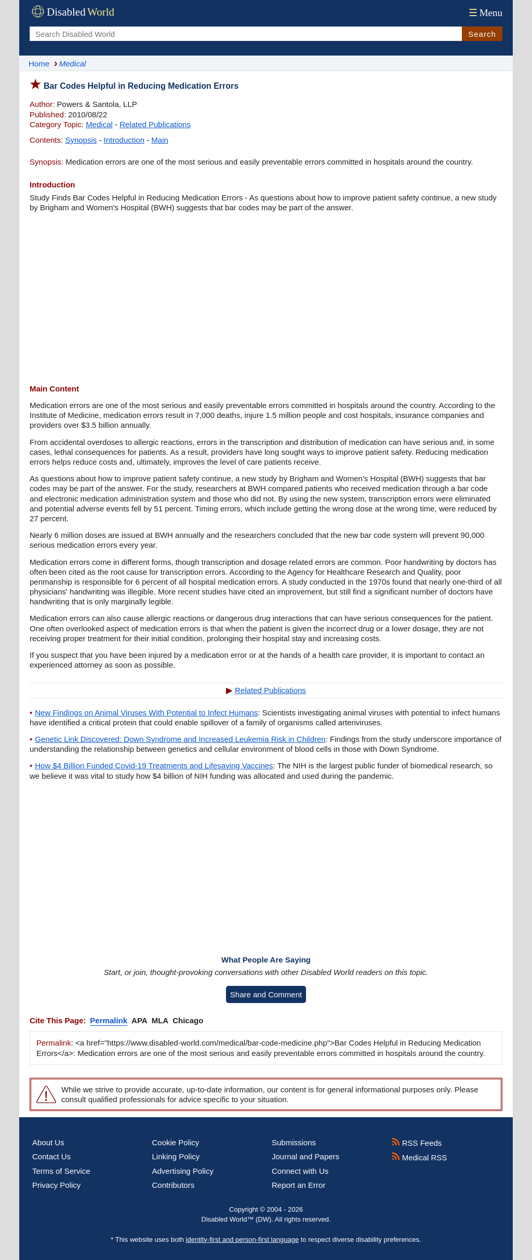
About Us (48, 1142)
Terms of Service (61, 1171)
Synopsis (81, 140)
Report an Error (298, 1185)
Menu (484, 12)
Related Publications (155, 124)
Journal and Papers (305, 1156)
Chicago (187, 1020)
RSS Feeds (417, 1143)
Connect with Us (300, 1171)
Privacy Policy (56, 1185)
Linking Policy (176, 1156)
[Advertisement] (266, 298)
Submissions (294, 1142)
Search (482, 34)
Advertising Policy (183, 1171)
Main (159, 140)
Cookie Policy (176, 1142)
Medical (99, 124)
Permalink (108, 1020)
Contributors (173, 1185)
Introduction (124, 140)
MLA (160, 1020)
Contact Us (51, 1156)
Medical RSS (419, 1157)
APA (139, 1020)
